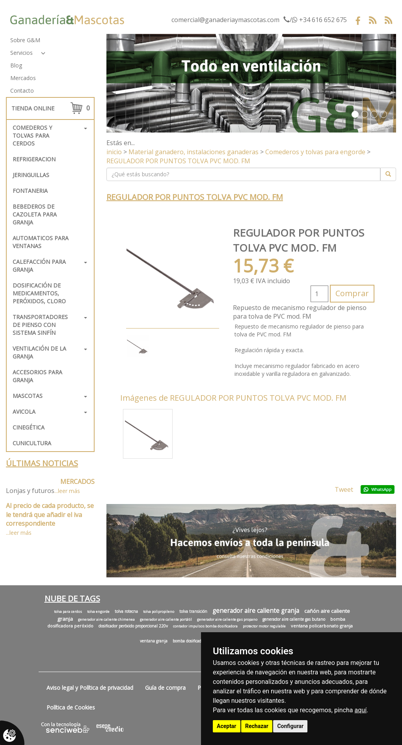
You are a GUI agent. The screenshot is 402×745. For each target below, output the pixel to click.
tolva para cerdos (68, 611)
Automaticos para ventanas (41, 242)
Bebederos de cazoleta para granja (35, 214)
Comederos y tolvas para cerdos (32, 135)
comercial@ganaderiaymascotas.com (225, 19)
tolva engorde (98, 611)
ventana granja (154, 641)
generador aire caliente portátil (166, 619)
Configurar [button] (290, 726)
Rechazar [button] (256, 726)
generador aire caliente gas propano (227, 619)
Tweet (344, 489)
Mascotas (28, 396)
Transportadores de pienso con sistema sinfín (40, 324)
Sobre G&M (25, 40)
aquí (361, 710)
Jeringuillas (31, 175)
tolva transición (193, 611)
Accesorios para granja (37, 376)
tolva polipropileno (158, 611)
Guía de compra (165, 687)
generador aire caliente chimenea (106, 619)
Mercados (23, 78)
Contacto (22, 90)
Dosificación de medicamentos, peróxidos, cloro (39, 293)
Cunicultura (32, 443)
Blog (16, 65)
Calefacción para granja (39, 265)
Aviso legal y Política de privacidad (90, 687)
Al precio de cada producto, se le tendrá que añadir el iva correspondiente (50, 514)
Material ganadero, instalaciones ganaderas (193, 152)
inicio (114, 152)
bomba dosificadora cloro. (195, 641)
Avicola (24, 411)
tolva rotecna (126, 611)
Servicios (21, 52)
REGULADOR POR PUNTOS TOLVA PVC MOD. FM (178, 161)
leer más (69, 491)
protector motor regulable (264, 626)
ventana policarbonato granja (322, 626)
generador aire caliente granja (255, 611)
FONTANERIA (30, 190)
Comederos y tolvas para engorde (315, 152)
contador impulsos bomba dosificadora (205, 626)
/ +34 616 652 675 (315, 19)
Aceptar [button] (226, 726)
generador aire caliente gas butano (293, 619)
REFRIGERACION (34, 159)
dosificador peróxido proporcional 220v (133, 626)
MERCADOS (77, 481)
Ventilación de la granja (39, 352)
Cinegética (29, 427)
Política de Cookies (71, 707)
